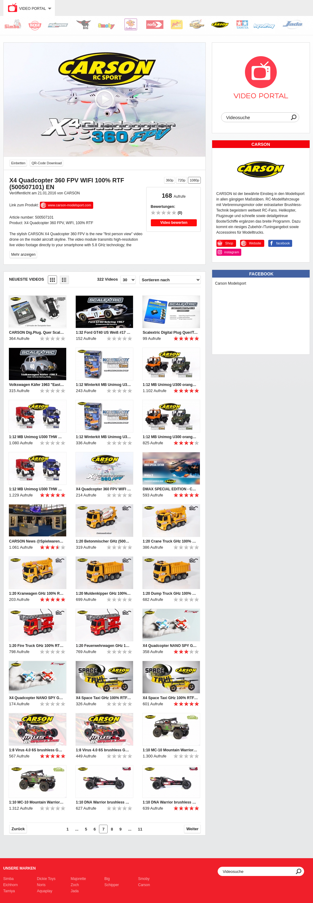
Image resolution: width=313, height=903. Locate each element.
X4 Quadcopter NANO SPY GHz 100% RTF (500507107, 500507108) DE (170, 646)
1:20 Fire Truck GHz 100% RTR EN (36, 646)
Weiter (192, 829)
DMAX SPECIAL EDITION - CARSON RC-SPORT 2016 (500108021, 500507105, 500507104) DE (170, 489)
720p (181, 180)
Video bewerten (173, 222)
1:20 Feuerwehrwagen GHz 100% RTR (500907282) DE (103, 646)
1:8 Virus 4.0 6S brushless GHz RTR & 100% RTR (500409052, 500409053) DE (103, 750)
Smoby (144, 879)
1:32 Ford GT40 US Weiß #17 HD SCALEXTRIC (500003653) (103, 332)
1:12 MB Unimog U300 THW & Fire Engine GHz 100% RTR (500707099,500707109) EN (36, 437)
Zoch (75, 885)
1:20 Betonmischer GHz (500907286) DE (103, 541)
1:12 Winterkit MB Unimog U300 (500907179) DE (103, 437)
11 (140, 829)
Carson (144, 885)
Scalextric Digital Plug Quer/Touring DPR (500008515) (170, 332)
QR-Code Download (47, 163)
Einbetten (18, 163)
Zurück (18, 829)
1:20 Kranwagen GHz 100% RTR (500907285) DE (36, 593)
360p (169, 180)
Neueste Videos (26, 279)
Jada (75, 891)
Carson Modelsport (230, 283)
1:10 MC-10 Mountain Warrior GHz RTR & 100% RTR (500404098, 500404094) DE (36, 802)
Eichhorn (10, 885)
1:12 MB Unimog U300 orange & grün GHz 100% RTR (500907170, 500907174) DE (170, 437)
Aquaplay (44, 891)
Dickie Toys (46, 879)
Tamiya (9, 891)
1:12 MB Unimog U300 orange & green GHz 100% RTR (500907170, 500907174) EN (170, 385)
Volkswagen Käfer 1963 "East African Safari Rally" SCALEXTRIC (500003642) (36, 385)
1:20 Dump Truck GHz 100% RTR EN (170, 593)
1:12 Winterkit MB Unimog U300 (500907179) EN (103, 385)
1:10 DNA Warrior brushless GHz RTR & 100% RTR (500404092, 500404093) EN (103, 802)
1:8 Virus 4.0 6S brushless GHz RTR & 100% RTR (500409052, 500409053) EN (36, 750)
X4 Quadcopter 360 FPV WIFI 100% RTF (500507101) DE (103, 489)
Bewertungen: (163, 206)
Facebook (261, 273)
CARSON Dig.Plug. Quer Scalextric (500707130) (36, 332)
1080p (194, 180)
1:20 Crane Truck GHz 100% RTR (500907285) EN (170, 541)
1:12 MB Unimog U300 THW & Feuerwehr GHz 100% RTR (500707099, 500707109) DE (36, 489)
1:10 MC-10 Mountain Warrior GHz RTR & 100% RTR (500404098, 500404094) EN (170, 750)
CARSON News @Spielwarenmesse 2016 (36, 541)
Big (107, 879)
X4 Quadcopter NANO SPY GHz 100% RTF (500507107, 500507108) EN (36, 698)
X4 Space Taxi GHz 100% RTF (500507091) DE (170, 698)
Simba (8, 879)
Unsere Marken (19, 868)
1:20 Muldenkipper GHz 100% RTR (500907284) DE (103, 593)
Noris (41, 885)
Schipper (112, 885)
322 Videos (107, 279)
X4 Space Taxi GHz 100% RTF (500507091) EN (103, 698)
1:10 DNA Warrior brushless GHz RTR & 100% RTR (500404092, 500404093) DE (170, 802)
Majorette (78, 879)
